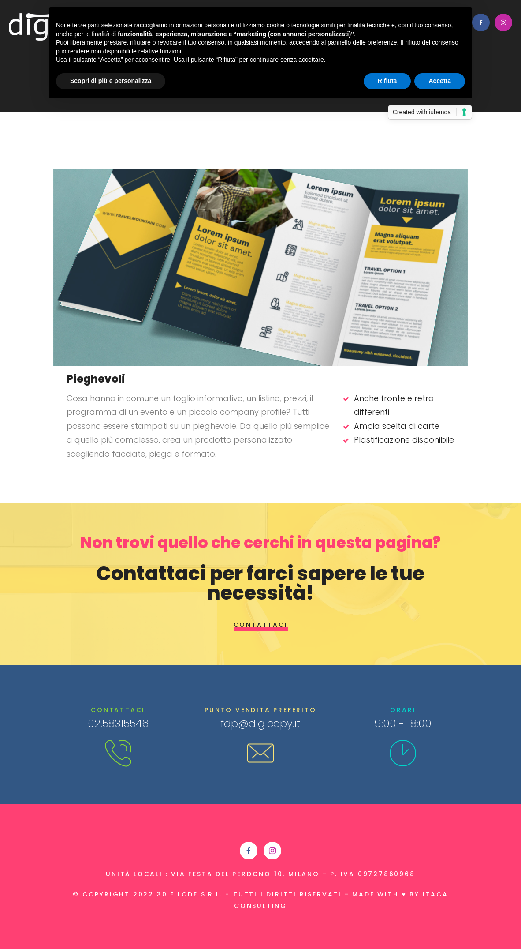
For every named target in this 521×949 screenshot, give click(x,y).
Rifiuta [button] (387, 80)
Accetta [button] (439, 80)
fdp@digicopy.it (260, 723)
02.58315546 (118, 723)
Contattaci (261, 624)
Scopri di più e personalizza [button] (110, 80)
